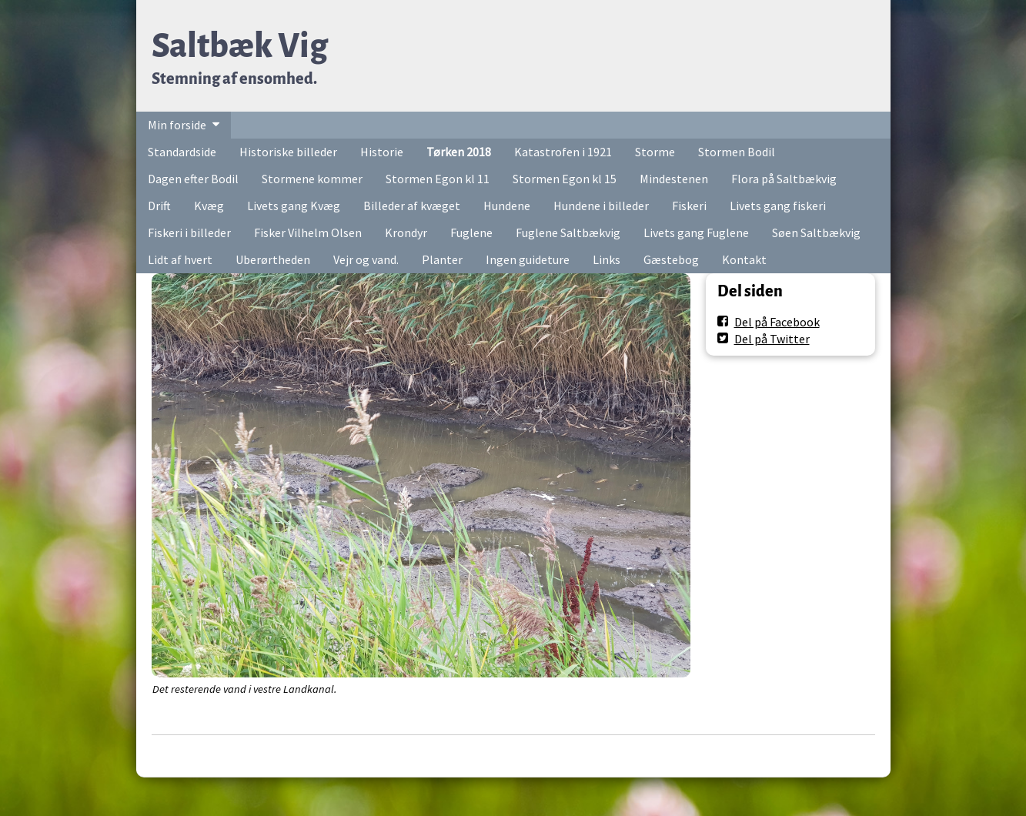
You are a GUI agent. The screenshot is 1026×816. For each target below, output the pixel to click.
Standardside (182, 151)
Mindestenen (674, 178)
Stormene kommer (312, 178)
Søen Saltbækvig (816, 232)
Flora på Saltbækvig (784, 178)
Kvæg (209, 205)
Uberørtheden (273, 259)
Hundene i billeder (601, 205)
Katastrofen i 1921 (563, 151)
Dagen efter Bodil (193, 178)
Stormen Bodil (736, 151)
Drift (159, 205)
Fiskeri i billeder (189, 232)
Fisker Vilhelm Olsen (308, 232)
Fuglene (471, 232)
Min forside (177, 124)
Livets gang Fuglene (696, 232)
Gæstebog (671, 259)
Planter (442, 259)
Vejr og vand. (366, 259)
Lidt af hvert (180, 259)
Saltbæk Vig (240, 46)
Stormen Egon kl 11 (438, 178)
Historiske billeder (288, 151)
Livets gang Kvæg (293, 205)
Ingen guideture (528, 259)
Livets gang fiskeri (778, 205)
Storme (655, 151)
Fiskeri (689, 205)
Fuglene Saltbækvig (568, 232)
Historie (381, 151)
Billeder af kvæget (411, 205)
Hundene (506, 205)
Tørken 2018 (458, 151)
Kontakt (744, 259)
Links (606, 259)
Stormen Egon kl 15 (565, 178)
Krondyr (406, 232)
